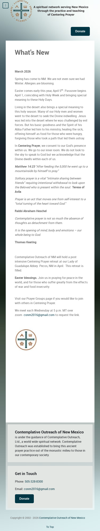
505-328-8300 (34, 481)
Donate (80, 31)
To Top (50, 527)
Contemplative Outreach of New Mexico (62, 517)
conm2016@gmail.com (39, 315)
